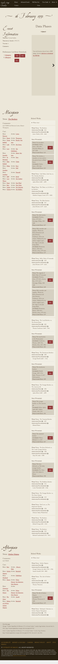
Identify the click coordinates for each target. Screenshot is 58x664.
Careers (30, 646)
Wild (12, 573)
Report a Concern (18, 646)
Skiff (8, 180)
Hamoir (13, 586)
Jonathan (5, 178)
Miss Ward (18, 187)
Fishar (17, 583)
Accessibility (6, 646)
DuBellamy (19, 579)
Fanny (8, 187)
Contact (16, 5)
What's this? (36, 126)
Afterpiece (8, 57)
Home (16, 2)
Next (53, 69)
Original (48, 31)
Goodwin (5, 174)
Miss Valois (19, 189)
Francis (8, 142)
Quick (17, 180)
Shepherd (5, 581)
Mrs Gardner (19, 182)
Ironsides (5, 159)
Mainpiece (8, 55)
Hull (17, 172)
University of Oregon (10, 651)
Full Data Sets (35, 2)
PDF (38, 31)
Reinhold (18, 575)
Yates (17, 161)
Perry (17, 170)
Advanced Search (25, 2)
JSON (17, 55)
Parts (8, 571)
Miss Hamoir (14, 598)
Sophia (8, 191)
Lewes (17, 137)
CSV (17, 60)
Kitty (8, 189)
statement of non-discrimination (19, 659)
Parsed (47, 35)
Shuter (17, 157)
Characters (5, 592)
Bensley (18, 144)
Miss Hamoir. (14, 588)
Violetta (9, 193)
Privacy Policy (40, 646)
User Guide (45, 2)
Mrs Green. (19, 148)
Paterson (5, 140)
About (53, 2)
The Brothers (12, 123)
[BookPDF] (43, 69)
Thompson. (19, 142)
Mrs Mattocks (19, 191)
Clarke (17, 165)
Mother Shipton (13, 558)
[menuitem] (16, 2)
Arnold (17, 600)
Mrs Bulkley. (19, 193)
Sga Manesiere (19, 586)
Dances (8, 583)
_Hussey (18, 571)
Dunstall (18, 176)
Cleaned (38, 35)
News (38, 5)
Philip (8, 170)
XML (22, 55)
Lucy (8, 152)
